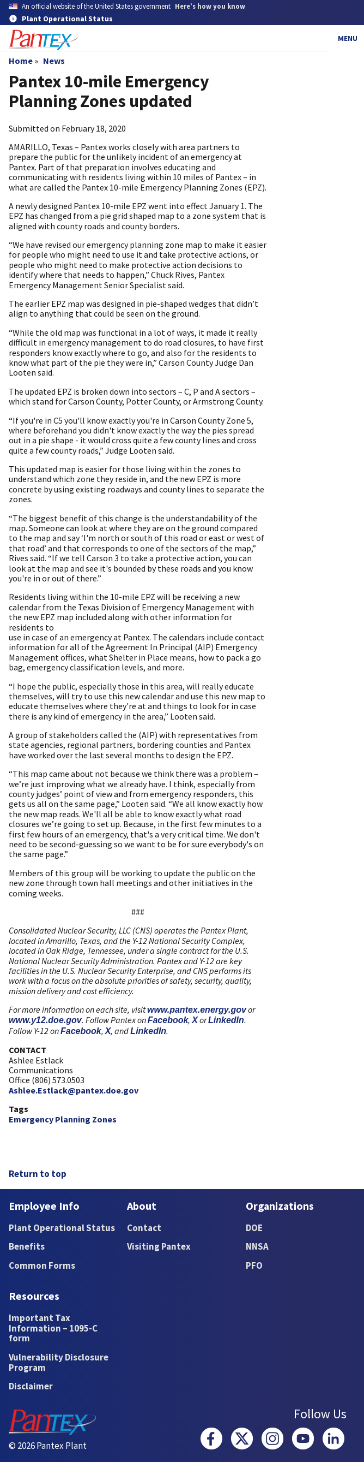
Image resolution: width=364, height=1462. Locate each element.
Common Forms (42, 1265)
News (54, 60)
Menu (347, 38)
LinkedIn (226, 1020)
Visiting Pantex (159, 1246)
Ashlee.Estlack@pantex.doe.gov (73, 1090)
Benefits (27, 1246)
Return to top (37, 1174)
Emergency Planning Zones (63, 1119)
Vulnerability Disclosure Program (58, 1362)
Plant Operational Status (62, 1228)
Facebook (168, 1020)
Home (21, 60)
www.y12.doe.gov (45, 1020)
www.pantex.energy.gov (196, 1009)
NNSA (257, 1246)
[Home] (43, 40)
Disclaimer (31, 1386)
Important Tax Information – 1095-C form (53, 1328)
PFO (254, 1265)
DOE (254, 1228)
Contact (144, 1228)
